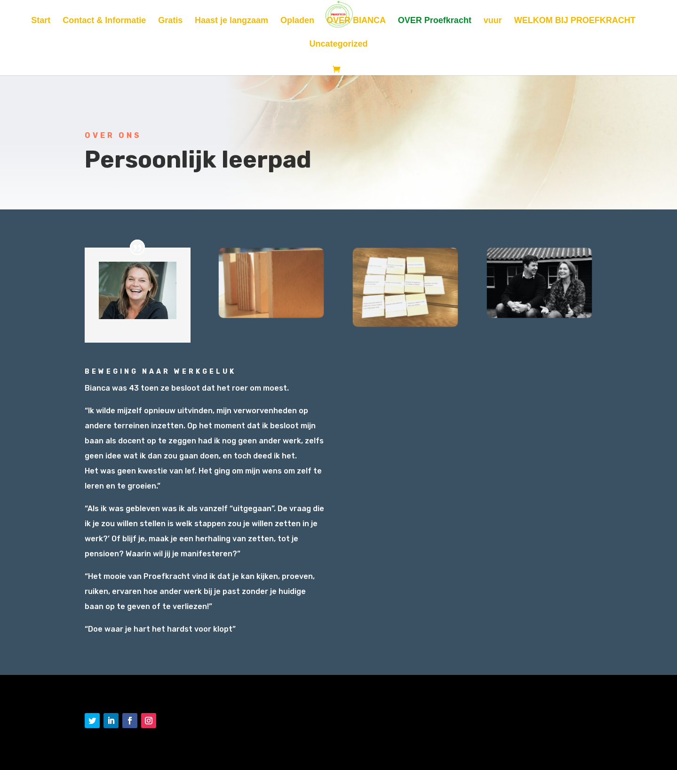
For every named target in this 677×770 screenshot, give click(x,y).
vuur (493, 21)
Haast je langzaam (231, 21)
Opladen (297, 21)
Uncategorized (338, 44)
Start (40, 21)
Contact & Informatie (104, 21)
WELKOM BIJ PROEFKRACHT (575, 21)
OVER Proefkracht (434, 21)
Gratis (170, 21)
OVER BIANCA (356, 21)
